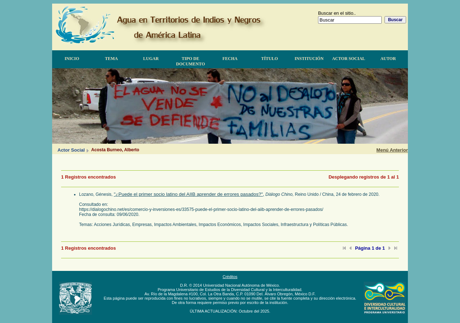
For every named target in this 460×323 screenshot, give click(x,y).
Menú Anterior (392, 150)
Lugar (150, 58)
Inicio (72, 58)
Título (269, 58)
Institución (309, 58)
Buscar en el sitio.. (337, 13)
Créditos (229, 276)
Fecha (230, 58)
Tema (111, 58)
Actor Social (348, 58)
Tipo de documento (190, 61)
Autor (388, 58)
